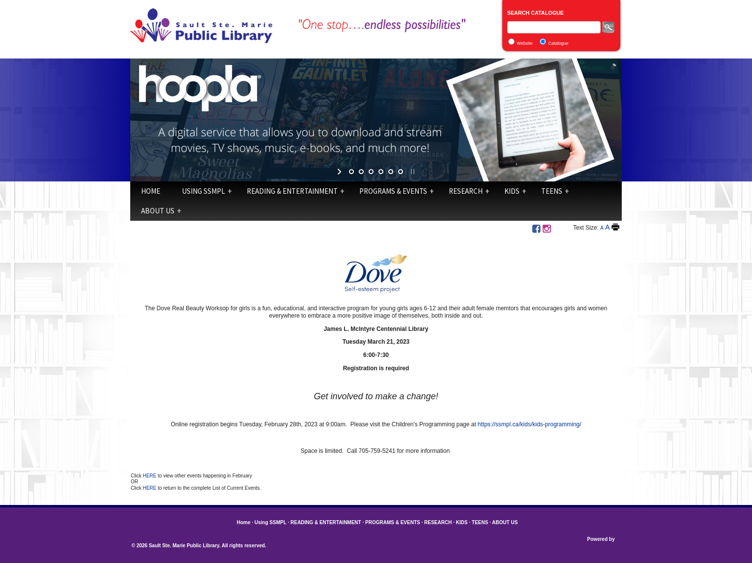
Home (150, 191)
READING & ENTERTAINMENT (292, 191)
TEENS (551, 191)
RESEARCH (466, 191)
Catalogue (559, 43)
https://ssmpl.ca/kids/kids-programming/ (529, 424)
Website (524, 43)
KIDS (512, 191)
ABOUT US (157, 210)
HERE (150, 475)
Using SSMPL (203, 191)
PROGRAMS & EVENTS (393, 191)
